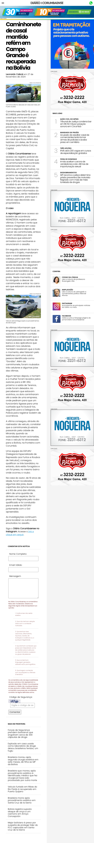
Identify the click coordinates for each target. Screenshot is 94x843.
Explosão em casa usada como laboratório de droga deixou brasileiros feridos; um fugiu (23, 747)
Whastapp (90, 3)
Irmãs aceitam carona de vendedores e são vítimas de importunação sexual (74, 164)
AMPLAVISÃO (67, 289)
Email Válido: (15, 565)
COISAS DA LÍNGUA (70, 277)
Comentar (15, 712)
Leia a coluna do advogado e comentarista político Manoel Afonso (74, 294)
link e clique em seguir (20, 533)
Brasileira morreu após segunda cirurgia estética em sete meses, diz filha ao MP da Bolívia (23, 761)
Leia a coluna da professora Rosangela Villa (73, 280)
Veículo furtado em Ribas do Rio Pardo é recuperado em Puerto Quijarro (22, 789)
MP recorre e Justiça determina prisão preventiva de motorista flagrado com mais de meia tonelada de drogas (75, 178)
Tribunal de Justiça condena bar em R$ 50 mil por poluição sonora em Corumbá (75, 124)
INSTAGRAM (67, 303)
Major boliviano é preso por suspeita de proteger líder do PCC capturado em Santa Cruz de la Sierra (23, 826)
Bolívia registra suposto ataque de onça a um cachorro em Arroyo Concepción (20, 813)
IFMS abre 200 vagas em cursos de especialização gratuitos (75, 152)
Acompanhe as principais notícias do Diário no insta (76, 306)
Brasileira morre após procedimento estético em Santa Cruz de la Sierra (21, 800)
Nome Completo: (18, 553)
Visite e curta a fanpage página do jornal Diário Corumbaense (76, 319)
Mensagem (15, 576)
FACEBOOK (66, 316)
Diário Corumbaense (47, 3)
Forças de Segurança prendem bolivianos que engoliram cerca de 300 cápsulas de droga (20, 734)
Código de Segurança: (20, 697)
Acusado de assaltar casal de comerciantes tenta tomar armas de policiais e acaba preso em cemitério (74, 138)
